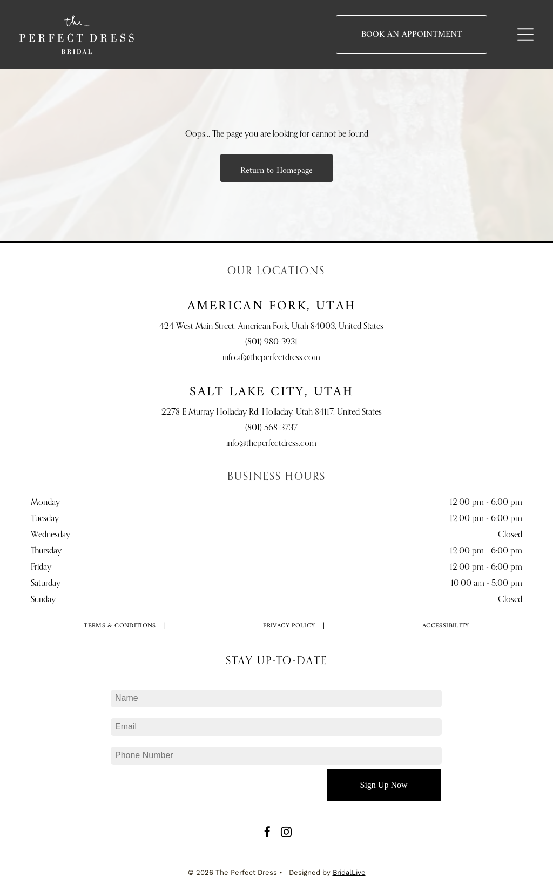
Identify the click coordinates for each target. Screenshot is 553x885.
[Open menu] (525, 34)
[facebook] (267, 833)
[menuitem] (120, 626)
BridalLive (349, 872)
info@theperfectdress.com (271, 444)
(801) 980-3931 (271, 342)
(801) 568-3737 (271, 428)
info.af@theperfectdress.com (271, 358)
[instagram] (286, 833)
